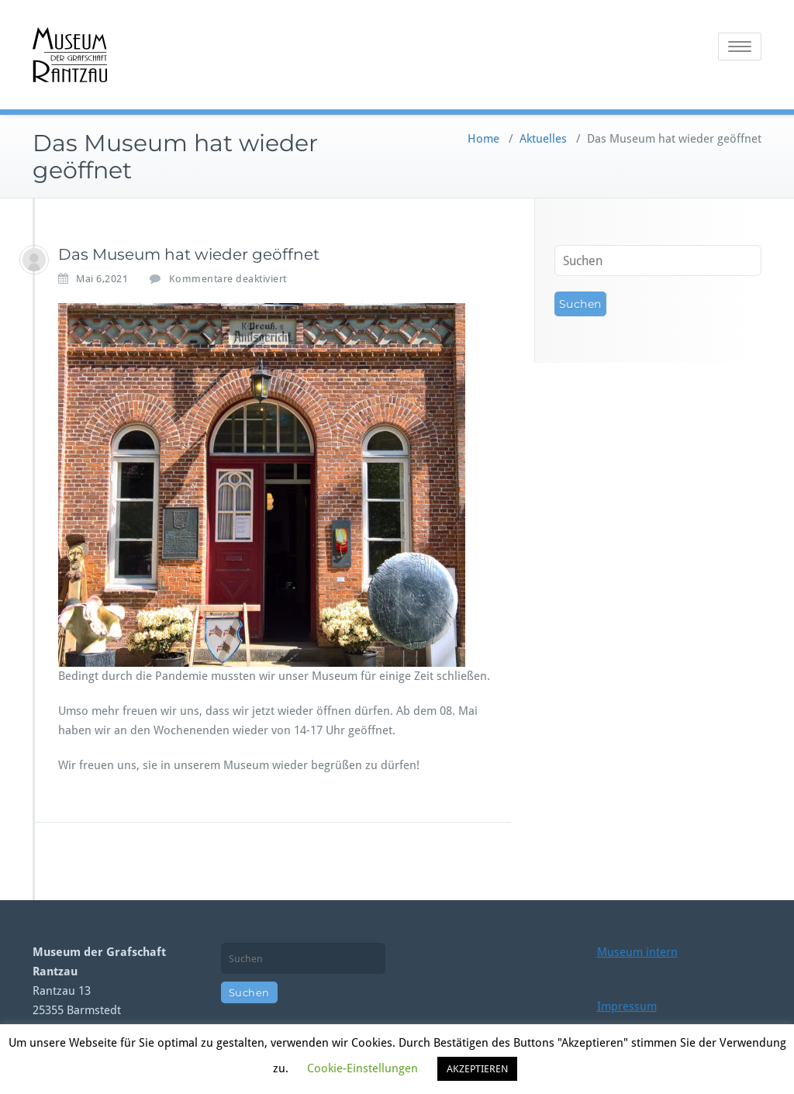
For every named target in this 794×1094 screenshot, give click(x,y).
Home (483, 139)
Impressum (627, 1006)
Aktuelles (543, 139)
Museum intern (637, 952)
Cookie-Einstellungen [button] (362, 1068)
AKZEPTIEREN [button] (477, 1069)
